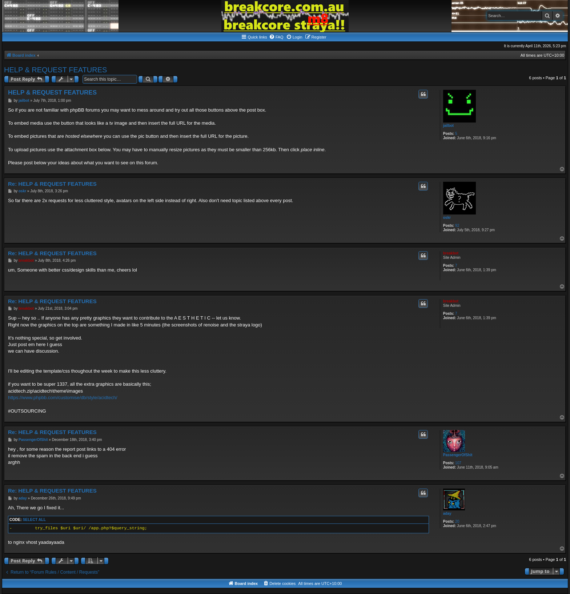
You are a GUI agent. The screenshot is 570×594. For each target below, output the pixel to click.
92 (457, 226)
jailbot (448, 126)
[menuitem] (276, 37)
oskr (447, 218)
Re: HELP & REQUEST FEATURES (52, 184)
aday (447, 513)
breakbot (450, 253)
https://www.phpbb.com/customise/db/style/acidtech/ (62, 397)
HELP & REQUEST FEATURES (55, 70)
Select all (34, 520)
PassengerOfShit (458, 455)
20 (457, 521)
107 (458, 463)
